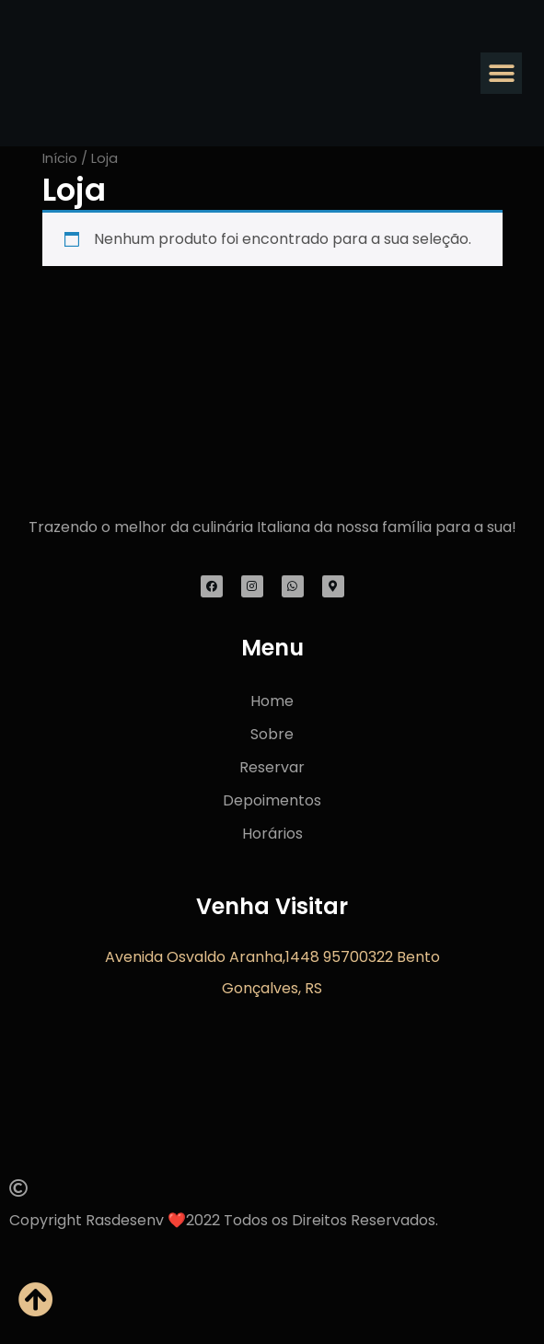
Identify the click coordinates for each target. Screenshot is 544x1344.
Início (59, 158)
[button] (501, 73)
